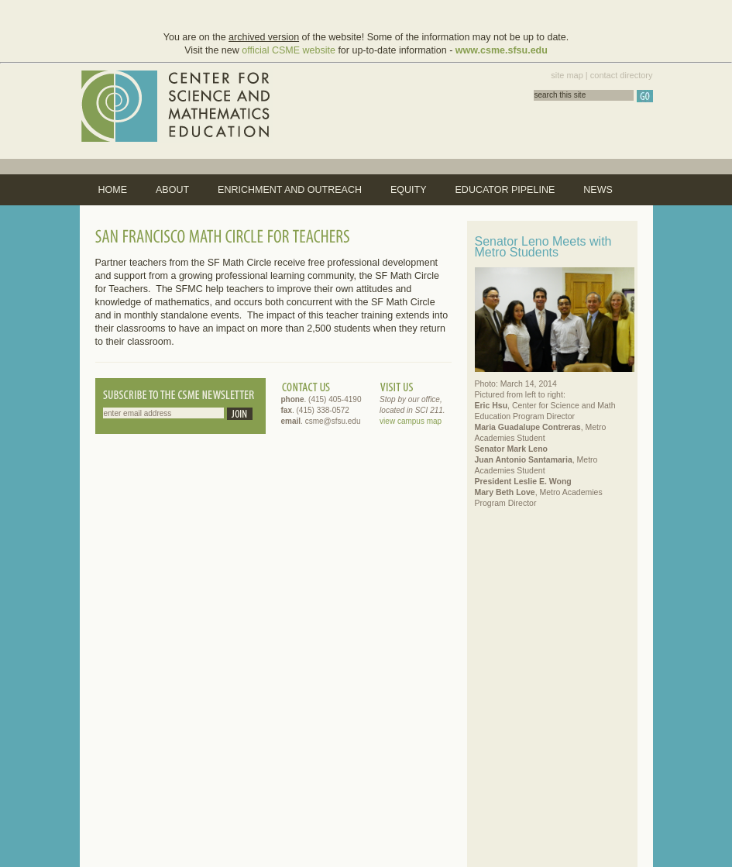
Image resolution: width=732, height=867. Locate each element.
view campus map (411, 421)
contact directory (621, 75)
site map (567, 75)
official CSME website (288, 50)
